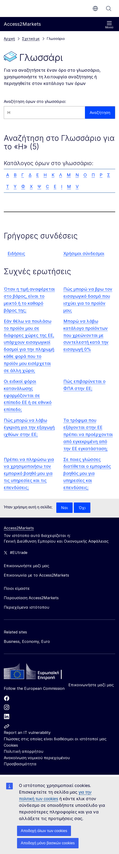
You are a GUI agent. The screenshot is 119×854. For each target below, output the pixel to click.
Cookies (11, 745)
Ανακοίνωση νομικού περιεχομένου (37, 757)
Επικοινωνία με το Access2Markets (36, 575)
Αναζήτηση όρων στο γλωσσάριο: (35, 101)
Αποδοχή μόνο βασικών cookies (48, 843)
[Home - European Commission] (38, 672)
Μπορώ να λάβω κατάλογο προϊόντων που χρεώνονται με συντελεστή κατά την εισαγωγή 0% (86, 335)
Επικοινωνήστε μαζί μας (91, 684)
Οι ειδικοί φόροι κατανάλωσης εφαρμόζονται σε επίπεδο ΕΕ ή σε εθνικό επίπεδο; (28, 395)
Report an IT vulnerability (27, 732)
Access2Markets (19, 528)
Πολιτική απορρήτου (23, 751)
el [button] (95, 8)
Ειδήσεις (16, 253)
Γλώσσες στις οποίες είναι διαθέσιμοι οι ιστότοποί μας (55, 739)
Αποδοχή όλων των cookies (44, 831)
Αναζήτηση (108, 8)
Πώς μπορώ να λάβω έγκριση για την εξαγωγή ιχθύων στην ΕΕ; (29, 427)
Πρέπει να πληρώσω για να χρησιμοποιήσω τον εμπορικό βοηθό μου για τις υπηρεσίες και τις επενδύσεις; (29, 473)
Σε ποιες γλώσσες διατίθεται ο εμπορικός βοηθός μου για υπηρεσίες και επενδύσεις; (87, 473)
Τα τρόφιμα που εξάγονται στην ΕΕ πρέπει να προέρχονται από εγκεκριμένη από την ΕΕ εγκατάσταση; (88, 434)
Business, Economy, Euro (27, 641)
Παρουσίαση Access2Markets (31, 597)
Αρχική (9, 39)
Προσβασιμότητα (20, 764)
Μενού (109, 25)
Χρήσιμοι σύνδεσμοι (83, 253)
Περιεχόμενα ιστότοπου (26, 607)
